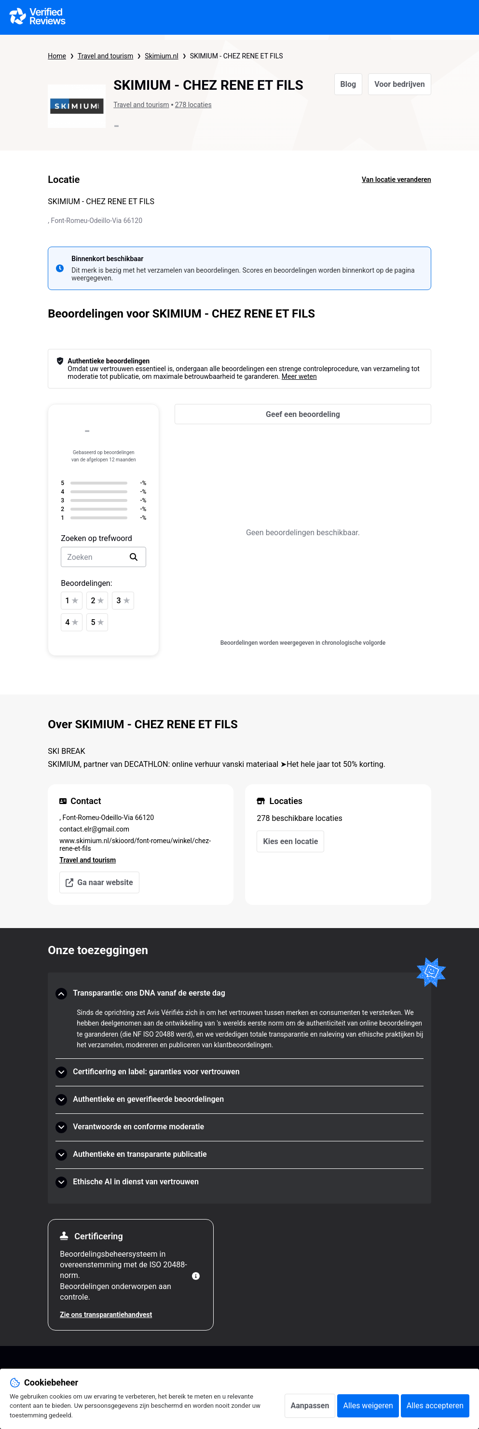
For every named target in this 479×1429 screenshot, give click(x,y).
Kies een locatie (290, 841)
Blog (348, 84)
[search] (133, 557)
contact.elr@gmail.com (94, 829)
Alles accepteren (435, 1405)
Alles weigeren (368, 1405)
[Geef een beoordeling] (303, 414)
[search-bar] (103, 557)
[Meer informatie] (196, 1276)
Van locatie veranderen (396, 179)
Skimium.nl (161, 56)
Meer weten (299, 376)
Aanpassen (310, 1405)
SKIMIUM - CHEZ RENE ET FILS (236, 56)
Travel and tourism (105, 56)
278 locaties (193, 105)
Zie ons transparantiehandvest (106, 1314)
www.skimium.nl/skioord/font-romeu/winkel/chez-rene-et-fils (135, 844)
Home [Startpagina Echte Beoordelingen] (57, 56)
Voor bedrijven (399, 84)
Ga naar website (99, 882)
